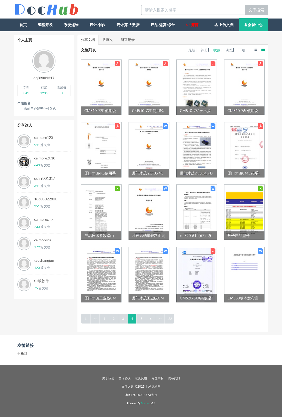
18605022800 (45, 199)
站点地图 (154, 386)
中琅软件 (41, 281)
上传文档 (224, 25)
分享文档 (88, 40)
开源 (192, 25)
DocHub (145, 403)
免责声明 (157, 378)
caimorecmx (43, 219)
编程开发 (45, 25)
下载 (242, 50)
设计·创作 (97, 25)
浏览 (230, 50)
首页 (23, 25)
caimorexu (42, 240)
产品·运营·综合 (163, 25)
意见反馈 (141, 378)
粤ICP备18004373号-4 (141, 395)
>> (160, 319)
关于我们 (108, 378)
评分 (205, 50)
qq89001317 (44, 78)
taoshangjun (44, 260)
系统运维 (71, 25)
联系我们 (174, 378)
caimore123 (43, 137)
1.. (85, 319)
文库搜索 (256, 10)
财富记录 (128, 40)
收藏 (217, 50)
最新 (192, 50)
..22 (169, 319)
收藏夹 (108, 40)
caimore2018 (44, 158)
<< (95, 319)
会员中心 (254, 25)
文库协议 (125, 378)
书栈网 (22, 353)
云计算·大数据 (128, 25)
